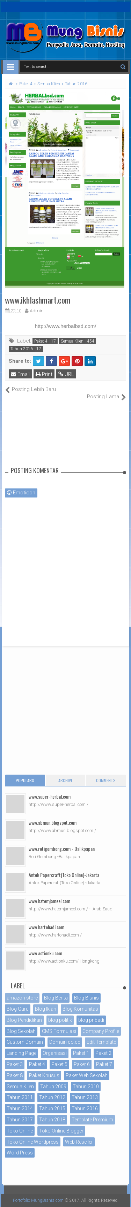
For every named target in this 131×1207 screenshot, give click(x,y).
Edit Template (101, 1042)
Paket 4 (41, 341)
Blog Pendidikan (24, 1020)
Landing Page (21, 1053)
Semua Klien (72, 341)
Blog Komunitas (80, 1009)
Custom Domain (25, 1042)
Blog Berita (56, 998)
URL (66, 374)
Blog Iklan (45, 1009)
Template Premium (92, 1119)
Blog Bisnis (86, 998)
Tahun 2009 (53, 1086)
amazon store (22, 998)
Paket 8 (15, 1075)
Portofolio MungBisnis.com (38, 1200)
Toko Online (20, 1131)
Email (20, 374)
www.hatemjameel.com (49, 900)
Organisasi (55, 1053)
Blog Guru (18, 1009)
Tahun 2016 (21, 348)
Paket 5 (59, 1064)
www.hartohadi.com (46, 927)
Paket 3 (15, 1064)
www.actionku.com (45, 953)
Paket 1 (81, 1053)
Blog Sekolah (21, 1031)
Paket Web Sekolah (87, 1075)
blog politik (60, 1020)
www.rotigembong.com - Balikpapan (62, 848)
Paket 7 (104, 1064)
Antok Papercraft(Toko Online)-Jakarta (64, 874)
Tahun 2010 (86, 1086)
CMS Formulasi (59, 1031)
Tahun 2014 (20, 1108)
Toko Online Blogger (61, 1131)
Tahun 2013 (85, 1097)
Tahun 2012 (52, 1097)
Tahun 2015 (52, 1108)
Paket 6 (82, 1064)
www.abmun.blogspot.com (53, 822)
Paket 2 (103, 1053)
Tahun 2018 (52, 1119)
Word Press (20, 1152)
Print (44, 374)
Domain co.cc (64, 1042)
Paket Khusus (44, 1075)
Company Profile (100, 1031)
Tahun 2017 (20, 1119)
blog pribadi (91, 1020)
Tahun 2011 (20, 1097)
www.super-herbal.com (50, 796)
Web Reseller (79, 1142)
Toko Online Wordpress (33, 1142)
